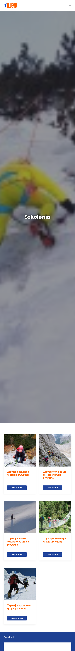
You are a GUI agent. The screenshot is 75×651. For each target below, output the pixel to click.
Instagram (9, 283)
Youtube (8, 378)
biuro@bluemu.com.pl (40, 534)
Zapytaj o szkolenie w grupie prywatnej (18, 100)
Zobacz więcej (17, 113)
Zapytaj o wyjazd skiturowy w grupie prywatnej (18, 167)
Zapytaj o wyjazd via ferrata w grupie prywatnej (54, 101)
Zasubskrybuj (37, 447)
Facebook (9, 263)
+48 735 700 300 (39, 536)
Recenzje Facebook (15, 451)
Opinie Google (11, 559)
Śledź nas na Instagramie (37, 367)
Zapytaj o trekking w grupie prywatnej (54, 166)
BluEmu (42, 543)
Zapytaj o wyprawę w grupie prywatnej (19, 233)
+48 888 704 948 (41, 541)
